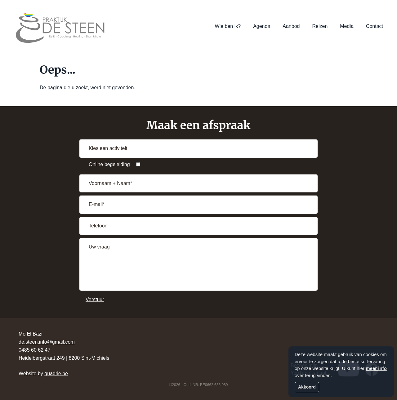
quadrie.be (56, 373)
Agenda (261, 26)
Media (347, 26)
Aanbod (291, 26)
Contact (374, 26)
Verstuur (95, 299)
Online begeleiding (109, 164)
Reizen (320, 26)
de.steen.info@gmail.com (47, 342)
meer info (376, 368)
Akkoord (307, 387)
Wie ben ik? (228, 26)
